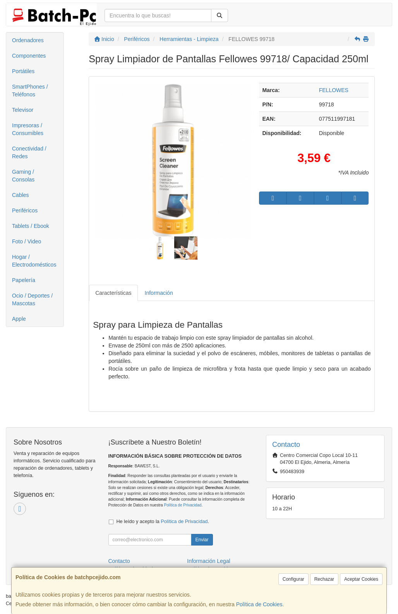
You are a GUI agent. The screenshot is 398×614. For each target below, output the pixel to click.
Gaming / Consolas (23, 176)
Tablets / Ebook (30, 226)
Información (159, 293)
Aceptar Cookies (361, 579)
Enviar (201, 539)
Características (113, 293)
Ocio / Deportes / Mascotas (32, 299)
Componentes (29, 56)
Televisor (22, 110)
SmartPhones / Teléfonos (30, 90)
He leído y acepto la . (163, 521)
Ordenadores (28, 40)
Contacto (119, 561)
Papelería (23, 280)
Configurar (293, 579)
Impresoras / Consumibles (27, 129)
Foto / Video (26, 241)
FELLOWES (333, 90)
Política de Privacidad (182, 505)
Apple (19, 319)
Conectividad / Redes (29, 152)
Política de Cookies (259, 604)
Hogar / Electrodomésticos (34, 261)
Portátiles (23, 71)
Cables (20, 195)
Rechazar (324, 579)
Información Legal (208, 561)
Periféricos (25, 210)
